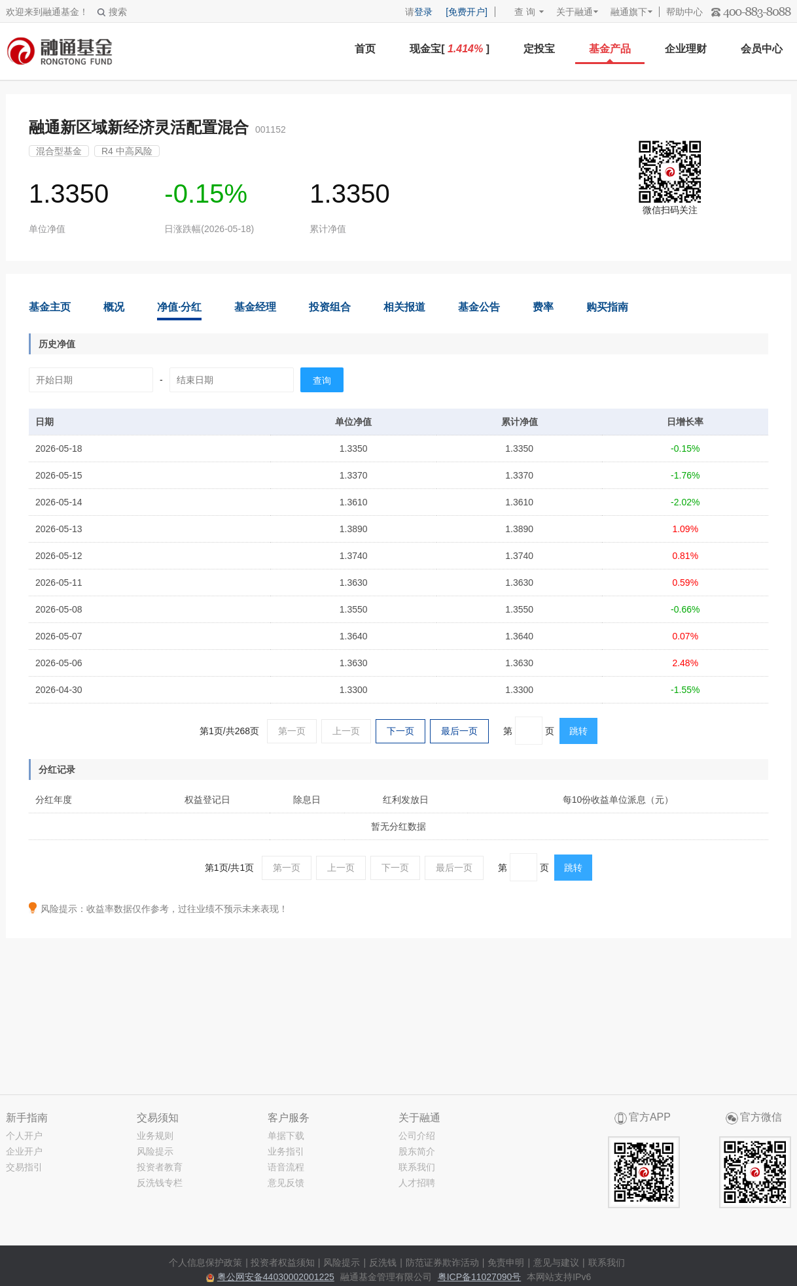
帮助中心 (684, 12)
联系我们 (416, 1167)
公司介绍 (416, 1135)
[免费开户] (466, 12)
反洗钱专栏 (160, 1182)
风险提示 (155, 1151)
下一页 (400, 731)
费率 (543, 307)
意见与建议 (556, 1262)
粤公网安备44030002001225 (275, 1277)
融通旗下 (629, 12)
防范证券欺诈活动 (442, 1262)
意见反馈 (286, 1182)
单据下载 (286, 1135)
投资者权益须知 (283, 1262)
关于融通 (574, 12)
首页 (365, 48)
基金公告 (479, 307)
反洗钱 (383, 1262)
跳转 (578, 731)
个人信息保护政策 (205, 1262)
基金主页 (50, 307)
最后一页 (459, 731)
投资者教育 (160, 1167)
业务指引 (286, 1151)
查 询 (518, 12)
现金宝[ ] (449, 48)
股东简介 (416, 1151)
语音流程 (286, 1167)
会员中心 (762, 48)
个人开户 (24, 1135)
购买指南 (607, 307)
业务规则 (155, 1135)
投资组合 (330, 307)
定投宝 (539, 48)
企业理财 (686, 48)
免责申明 (505, 1262)
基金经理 (255, 307)
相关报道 (404, 307)
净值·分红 (179, 307)
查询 (322, 380)
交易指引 (24, 1167)
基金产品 (610, 48)
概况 (113, 307)
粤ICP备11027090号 (480, 1277)
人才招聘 (416, 1182)
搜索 (112, 12)
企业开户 (24, 1151)
